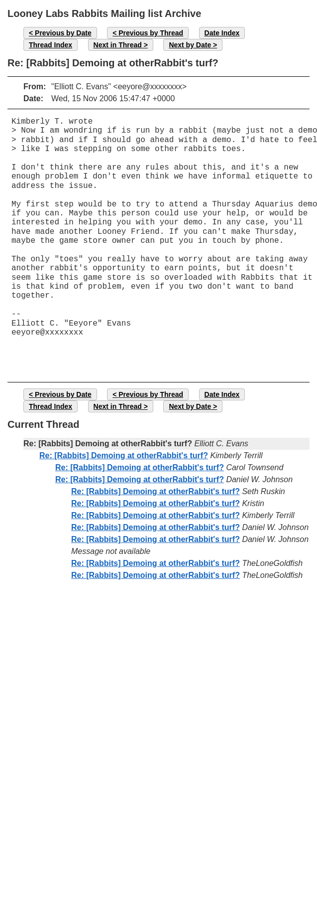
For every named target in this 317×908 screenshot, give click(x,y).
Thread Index (50, 45)
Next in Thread (118, 45)
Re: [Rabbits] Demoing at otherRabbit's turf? (123, 455)
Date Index (222, 33)
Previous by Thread (150, 33)
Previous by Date (63, 33)
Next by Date (190, 45)
